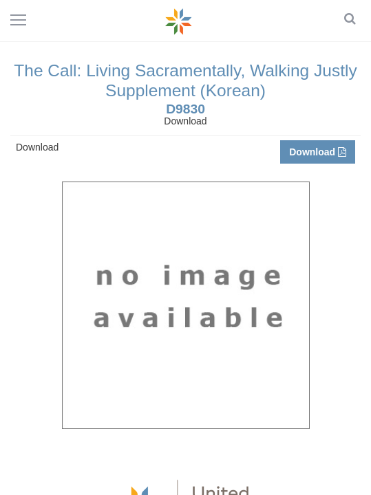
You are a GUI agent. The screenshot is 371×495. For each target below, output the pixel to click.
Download (317, 151)
